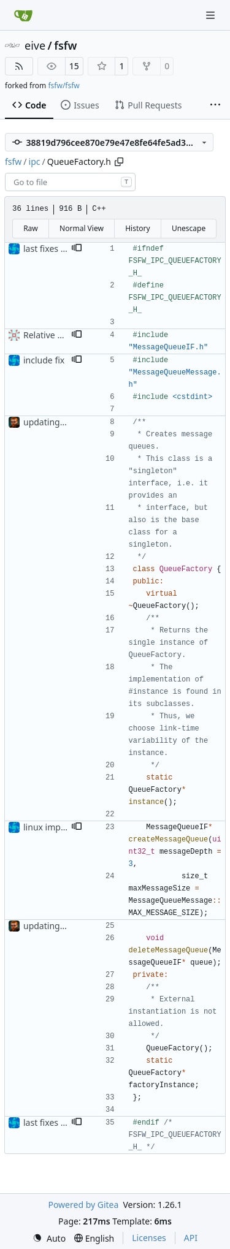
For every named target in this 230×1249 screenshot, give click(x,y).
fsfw (65, 45)
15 (74, 66)
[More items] (215, 105)
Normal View (81, 228)
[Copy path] (119, 162)
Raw (30, 228)
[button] (77, 249)
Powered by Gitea (83, 1204)
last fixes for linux (58, 248)
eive (35, 45)
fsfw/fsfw (63, 85)
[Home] (23, 15)
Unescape (188, 228)
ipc (34, 161)
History (137, 228)
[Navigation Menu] (211, 15)
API (190, 1237)
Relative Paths (51, 335)
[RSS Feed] (19, 66)
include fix (43, 360)
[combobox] (70, 182)
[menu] (49, 1238)
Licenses (149, 1237)
